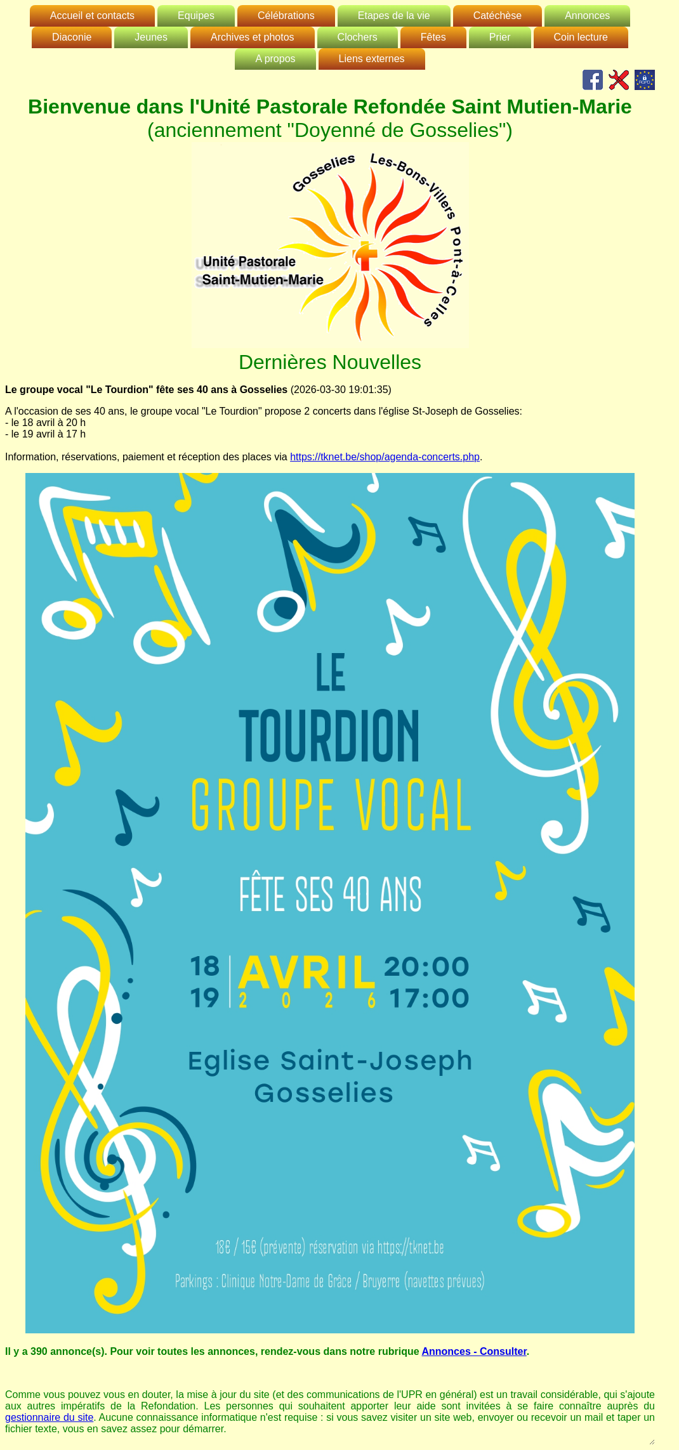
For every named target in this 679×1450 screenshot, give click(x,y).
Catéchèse (497, 15)
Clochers (358, 37)
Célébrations (286, 15)
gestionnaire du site (49, 1417)
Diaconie (71, 37)
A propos (275, 58)
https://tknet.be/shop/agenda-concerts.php (385, 456)
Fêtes (433, 37)
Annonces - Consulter (473, 1351)
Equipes (196, 15)
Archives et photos (252, 37)
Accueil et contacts (92, 15)
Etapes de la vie (394, 15)
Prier (500, 37)
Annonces (587, 15)
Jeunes (151, 37)
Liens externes (372, 58)
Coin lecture (581, 37)
